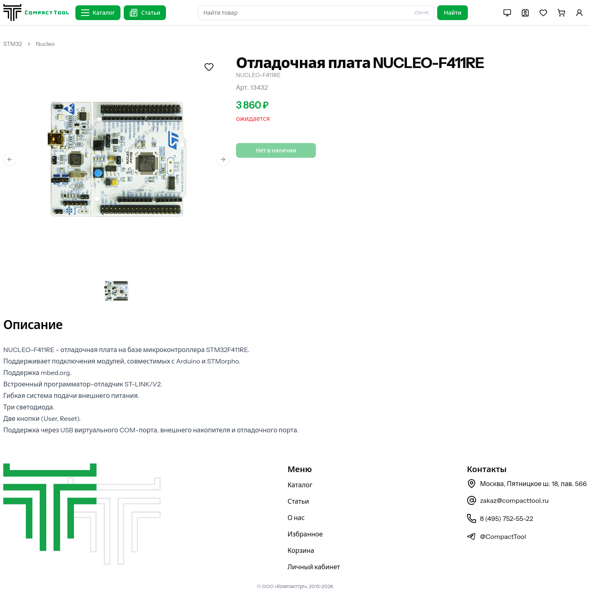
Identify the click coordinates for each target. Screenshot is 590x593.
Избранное (305, 534)
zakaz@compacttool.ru (508, 500)
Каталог (300, 485)
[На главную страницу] (36, 12)
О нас (296, 517)
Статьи (298, 501)
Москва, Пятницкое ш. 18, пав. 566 (527, 483)
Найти (452, 12)
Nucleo (45, 44)
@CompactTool (496, 536)
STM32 (12, 44)
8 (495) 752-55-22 (500, 518)
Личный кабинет (314, 567)
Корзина (301, 550)
